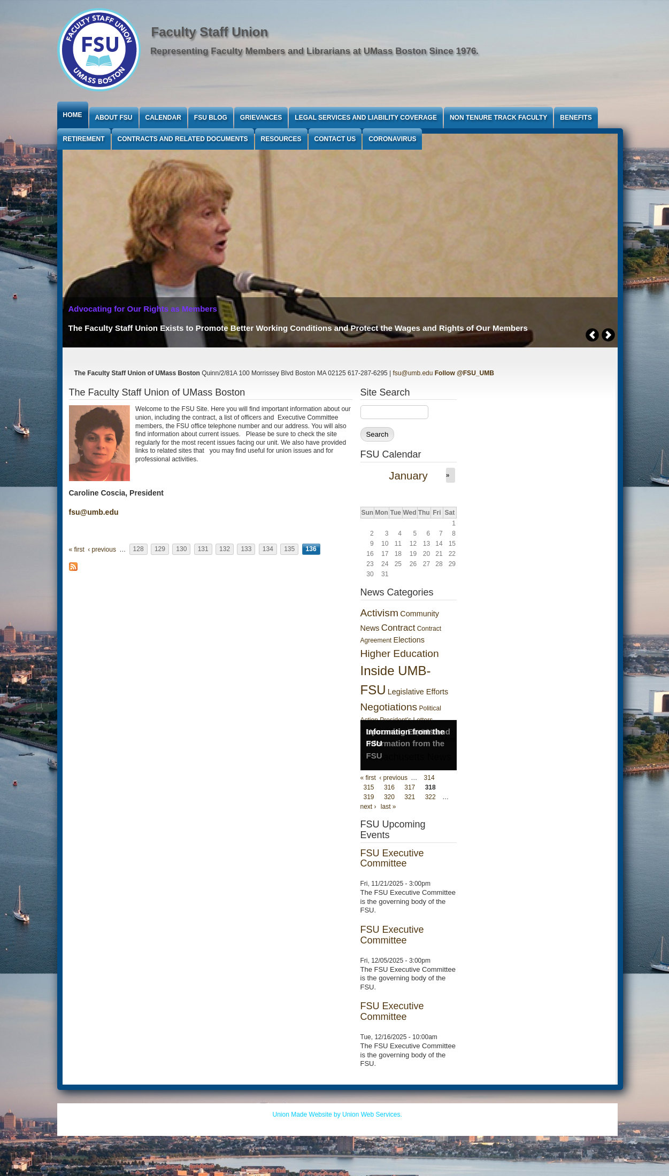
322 (430, 797)
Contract (398, 628)
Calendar (163, 117)
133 (246, 549)
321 (409, 797)
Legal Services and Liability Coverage (366, 117)
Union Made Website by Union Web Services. (337, 1114)
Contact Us (335, 139)
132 (224, 549)
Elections (409, 640)
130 (181, 549)
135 (289, 549)
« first (76, 549)
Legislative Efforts (418, 691)
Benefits (575, 117)
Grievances (261, 117)
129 (160, 549)
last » (388, 806)
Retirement (84, 139)
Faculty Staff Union (209, 32)
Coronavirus (392, 139)
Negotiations (389, 707)
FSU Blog (210, 117)
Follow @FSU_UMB (464, 373)
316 (389, 787)
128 (138, 549)
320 (389, 797)
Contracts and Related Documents (183, 139)
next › (368, 806)
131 (203, 549)
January (408, 476)
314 (429, 778)
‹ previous (102, 549)
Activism (379, 612)
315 (369, 787)
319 (369, 797)
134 (268, 549)
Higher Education (399, 653)
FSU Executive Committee (392, 858)
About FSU (114, 117)
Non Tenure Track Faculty (498, 117)
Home (72, 115)
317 (409, 787)
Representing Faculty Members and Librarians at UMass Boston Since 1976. (314, 51)
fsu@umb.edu (413, 373)
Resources (281, 139)
